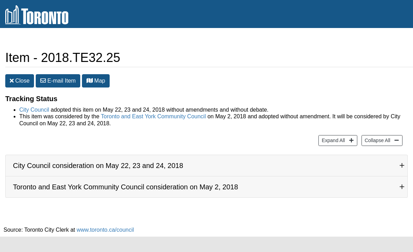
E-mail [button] (58, 81)
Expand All (332, 139)
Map (96, 81)
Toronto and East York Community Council (153, 116)
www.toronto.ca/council (105, 230)
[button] (90, 80)
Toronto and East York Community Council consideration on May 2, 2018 (125, 187)
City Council (34, 110)
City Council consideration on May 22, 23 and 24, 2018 (98, 165)
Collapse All (377, 139)
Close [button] (19, 81)
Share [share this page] (390, 40)
